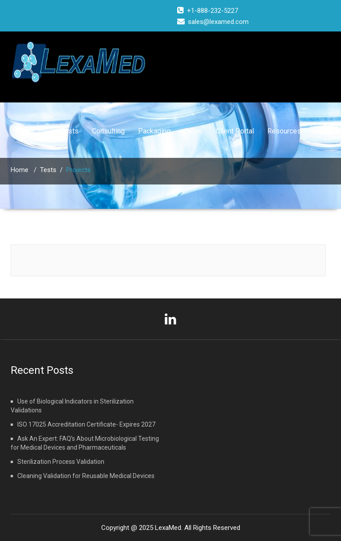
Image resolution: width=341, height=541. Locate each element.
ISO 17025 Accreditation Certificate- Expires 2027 (86, 424)
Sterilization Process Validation (60, 461)
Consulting (108, 131)
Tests (70, 131)
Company (33, 131)
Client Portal (235, 131)
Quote (193, 131)
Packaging (154, 131)
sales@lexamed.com (218, 22)
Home (19, 170)
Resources (284, 131)
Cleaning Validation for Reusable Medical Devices (86, 475)
